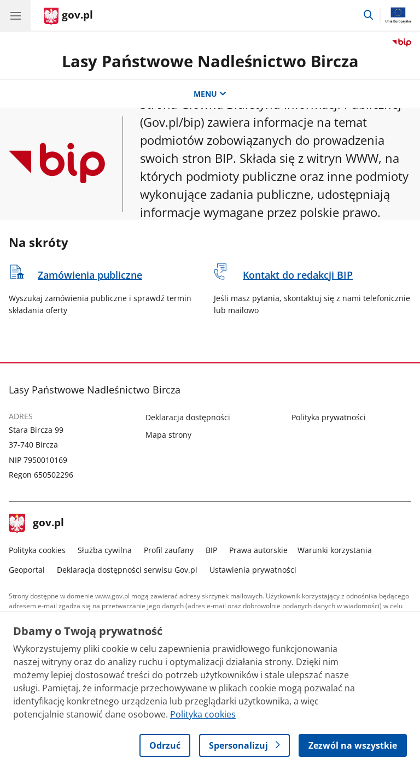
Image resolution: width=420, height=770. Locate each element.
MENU (210, 94)
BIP (211, 550)
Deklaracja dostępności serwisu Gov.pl (127, 570)
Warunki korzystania (335, 550)
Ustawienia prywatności (252, 570)
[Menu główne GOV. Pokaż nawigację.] (15, 15)
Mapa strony (168, 435)
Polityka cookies (37, 550)
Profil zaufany (169, 550)
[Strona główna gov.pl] (68, 16)
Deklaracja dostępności (187, 417)
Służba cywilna (105, 550)
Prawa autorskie (258, 550)
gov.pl (37, 523)
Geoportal (27, 570)
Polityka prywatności (328, 417)
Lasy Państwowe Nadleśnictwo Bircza (210, 61)
